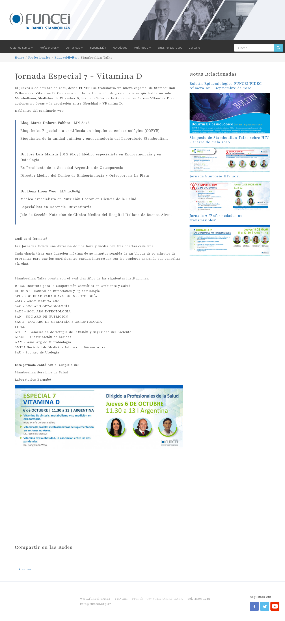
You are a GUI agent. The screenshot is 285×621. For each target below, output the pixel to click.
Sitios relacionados (170, 48)
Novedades (120, 48)
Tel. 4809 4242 (198, 599)
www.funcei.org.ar (95, 599)
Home (19, 57)
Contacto (194, 48)
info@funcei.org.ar (95, 604)
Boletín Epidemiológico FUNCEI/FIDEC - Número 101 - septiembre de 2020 (227, 86)
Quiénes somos (21, 48)
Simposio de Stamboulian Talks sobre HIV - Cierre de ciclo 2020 (229, 140)
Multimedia (142, 48)
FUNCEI (121, 599)
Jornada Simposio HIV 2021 (215, 176)
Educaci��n (65, 57)
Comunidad (74, 48)
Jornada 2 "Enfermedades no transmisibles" (216, 218)
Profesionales (49, 48)
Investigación (97, 48)
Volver (25, 569)
